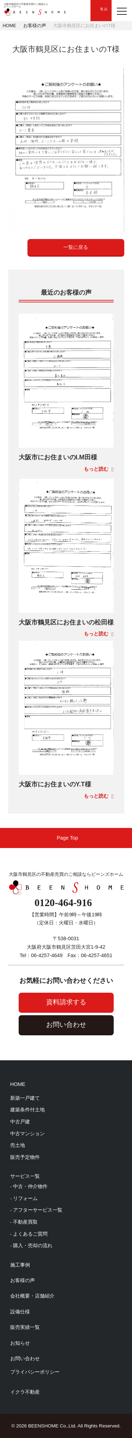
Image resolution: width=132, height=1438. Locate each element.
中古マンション (27, 1133)
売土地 (17, 1145)
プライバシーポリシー (34, 1372)
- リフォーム (24, 1198)
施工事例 (20, 1265)
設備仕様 (20, 1311)
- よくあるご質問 (29, 1234)
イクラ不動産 (25, 1392)
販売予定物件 (25, 1157)
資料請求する (66, 1002)
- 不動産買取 (24, 1222)
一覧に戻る (75, 247)
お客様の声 (34, 25)
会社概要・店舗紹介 (32, 1296)
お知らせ (20, 1343)
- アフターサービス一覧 (36, 1210)
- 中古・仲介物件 (29, 1186)
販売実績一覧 (25, 1327)
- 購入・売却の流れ (31, 1245)
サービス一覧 (25, 1176)
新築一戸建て (25, 1098)
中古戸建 (20, 1121)
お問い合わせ (66, 1024)
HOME (9, 25)
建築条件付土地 (27, 1109)
